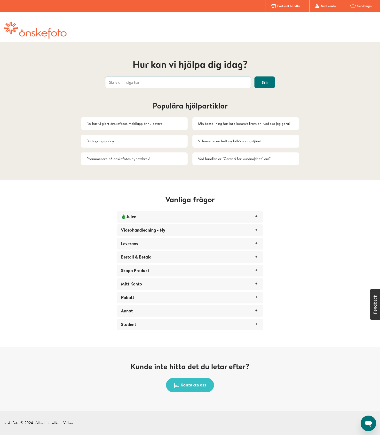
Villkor (68, 422)
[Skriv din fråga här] (178, 82)
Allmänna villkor (48, 422)
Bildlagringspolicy (100, 140)
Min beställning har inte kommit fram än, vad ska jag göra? (244, 123)
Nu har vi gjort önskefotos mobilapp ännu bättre (125, 123)
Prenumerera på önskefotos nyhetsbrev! (118, 158)
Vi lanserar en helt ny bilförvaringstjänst (230, 140)
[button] (375, 304)
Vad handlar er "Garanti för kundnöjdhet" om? (234, 158)
